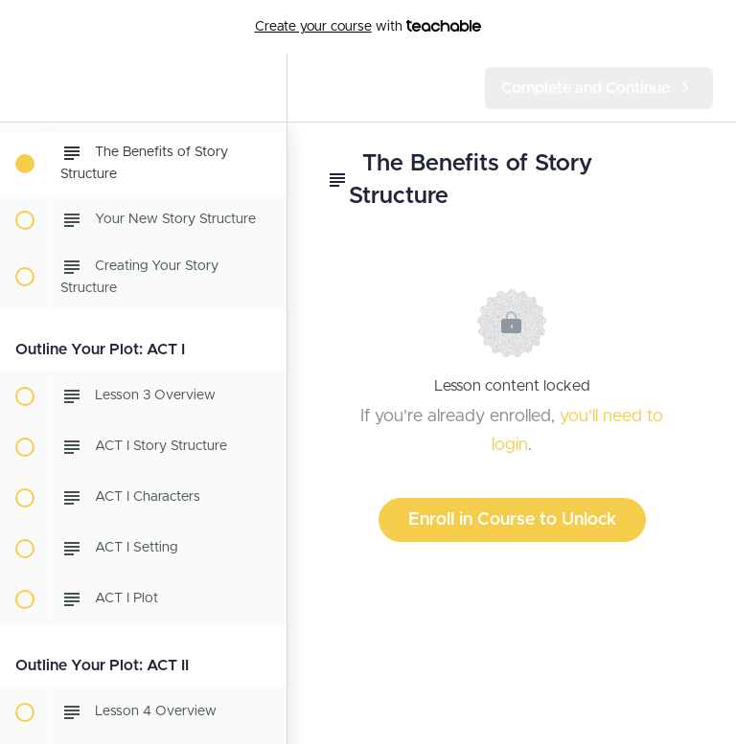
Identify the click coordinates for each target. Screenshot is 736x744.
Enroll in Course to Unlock (512, 520)
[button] (24, 88)
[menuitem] (263, 88)
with (368, 26)
